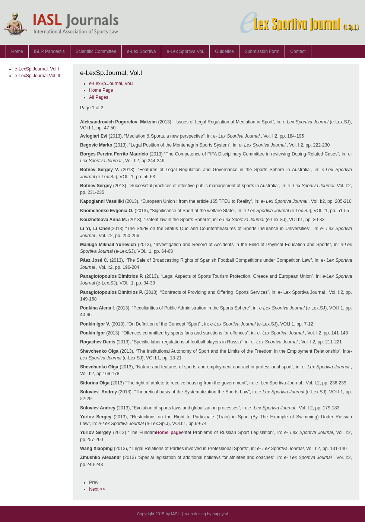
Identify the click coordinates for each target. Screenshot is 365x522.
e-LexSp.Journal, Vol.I (37, 69)
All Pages (98, 97)
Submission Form (262, 51)
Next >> (97, 489)
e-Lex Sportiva (141, 51)
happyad (220, 514)
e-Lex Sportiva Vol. (185, 51)
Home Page (101, 90)
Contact (297, 51)
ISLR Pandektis (49, 51)
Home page (168, 432)
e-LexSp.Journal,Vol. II (37, 75)
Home (17, 51)
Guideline (224, 51)
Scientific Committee (96, 51)
